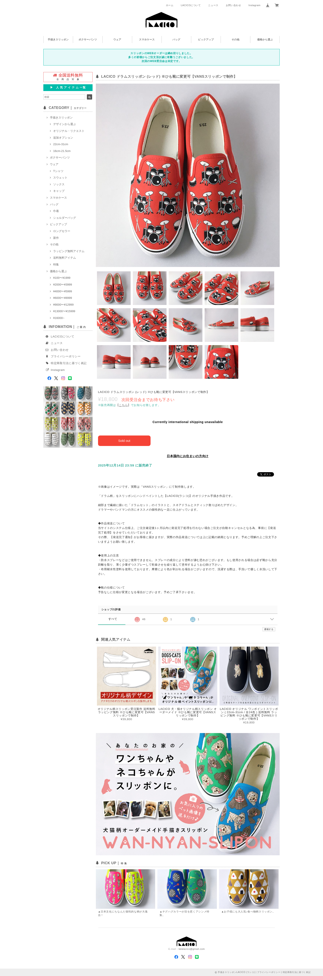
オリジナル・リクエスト (68, 131)
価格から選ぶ (265, 39)
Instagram (254, 5)
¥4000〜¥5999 (62, 291)
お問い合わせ (233, 5)
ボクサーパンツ (88, 39)
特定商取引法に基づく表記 (69, 363)
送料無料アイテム (64, 257)
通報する (269, 629)
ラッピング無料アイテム (68, 251)
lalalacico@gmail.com (192, 948)
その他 (235, 39)
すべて (112, 619)
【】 (123, 405)
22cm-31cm (60, 144)
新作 (56, 237)
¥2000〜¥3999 (62, 284)
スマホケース (147, 39)
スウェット (60, 177)
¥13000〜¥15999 (64, 311)
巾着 (56, 211)
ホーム (170, 5)
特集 (56, 264)
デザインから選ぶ (64, 124)
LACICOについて (191, 5)
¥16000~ (58, 318)
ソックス (59, 184)
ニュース (213, 5)
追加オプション (63, 137)
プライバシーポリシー (66, 356)
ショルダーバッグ (64, 217)
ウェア (117, 39)
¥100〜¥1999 (61, 277)
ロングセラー (61, 231)
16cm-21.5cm (61, 151)
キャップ (59, 191)
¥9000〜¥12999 (63, 304)
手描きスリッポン (58, 39)
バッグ (176, 39)
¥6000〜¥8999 (62, 298)
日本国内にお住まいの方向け (188, 456)
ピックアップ (206, 39)
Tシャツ (58, 171)
